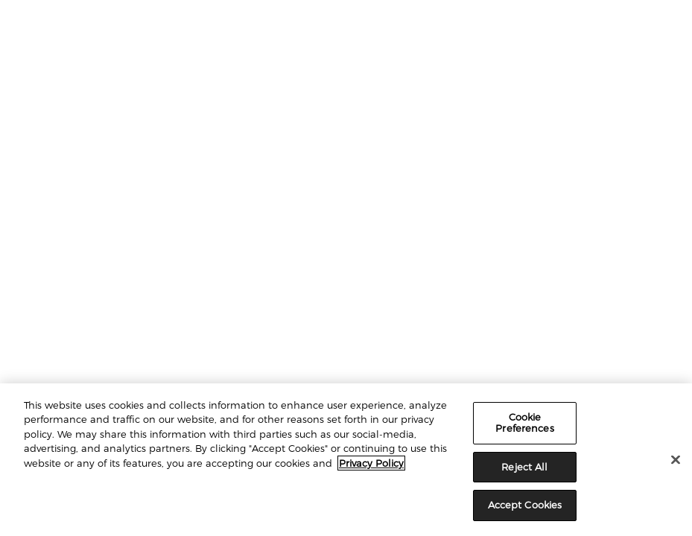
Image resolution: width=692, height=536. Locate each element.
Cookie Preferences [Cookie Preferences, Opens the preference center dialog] (524, 423)
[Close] (675, 460)
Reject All (524, 467)
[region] (346, 459)
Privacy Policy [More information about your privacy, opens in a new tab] (371, 463)
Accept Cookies (525, 505)
